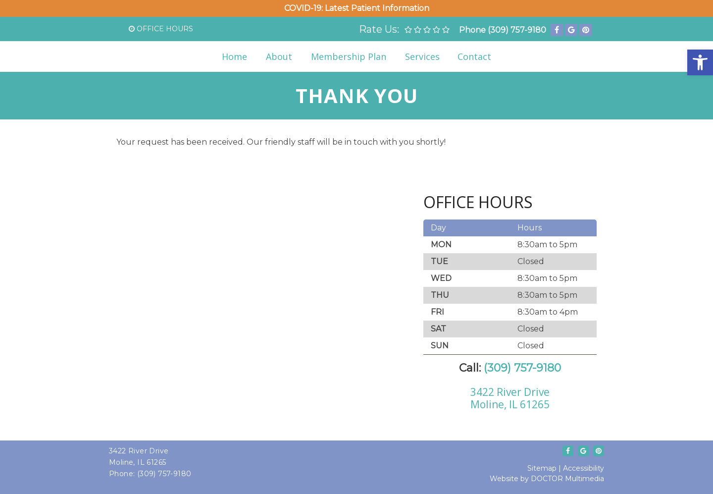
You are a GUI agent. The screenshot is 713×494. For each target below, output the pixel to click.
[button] (700, 62)
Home (234, 56)
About (279, 56)
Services (422, 56)
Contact (474, 56)
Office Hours (161, 28)
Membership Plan (348, 56)
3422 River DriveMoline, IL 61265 (510, 398)
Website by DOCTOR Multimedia (547, 478)
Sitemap (542, 468)
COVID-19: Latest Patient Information (356, 8)
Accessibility (583, 468)
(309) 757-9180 (517, 30)
